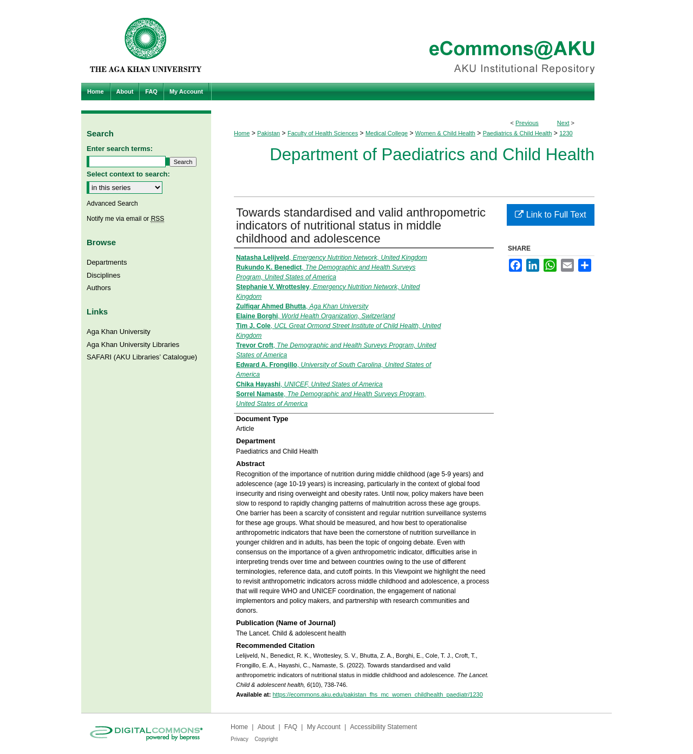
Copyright (266, 739)
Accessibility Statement (383, 727)
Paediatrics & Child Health (517, 133)
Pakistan (268, 133)
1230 (565, 133)
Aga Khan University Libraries (133, 344)
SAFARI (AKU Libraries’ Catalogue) (142, 357)
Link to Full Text (550, 214)
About (266, 727)
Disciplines (103, 275)
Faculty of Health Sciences (322, 133)
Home (242, 133)
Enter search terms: (120, 149)
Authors (99, 288)
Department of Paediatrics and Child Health (432, 154)
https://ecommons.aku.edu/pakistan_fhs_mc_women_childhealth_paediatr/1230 (377, 694)
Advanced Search (112, 203)
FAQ (290, 727)
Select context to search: (128, 174)
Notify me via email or (125, 218)
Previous (527, 123)
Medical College (386, 133)
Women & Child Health (445, 133)
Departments (107, 262)
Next (563, 123)
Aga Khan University (119, 331)
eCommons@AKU (411, 41)
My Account (324, 727)
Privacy (240, 739)
